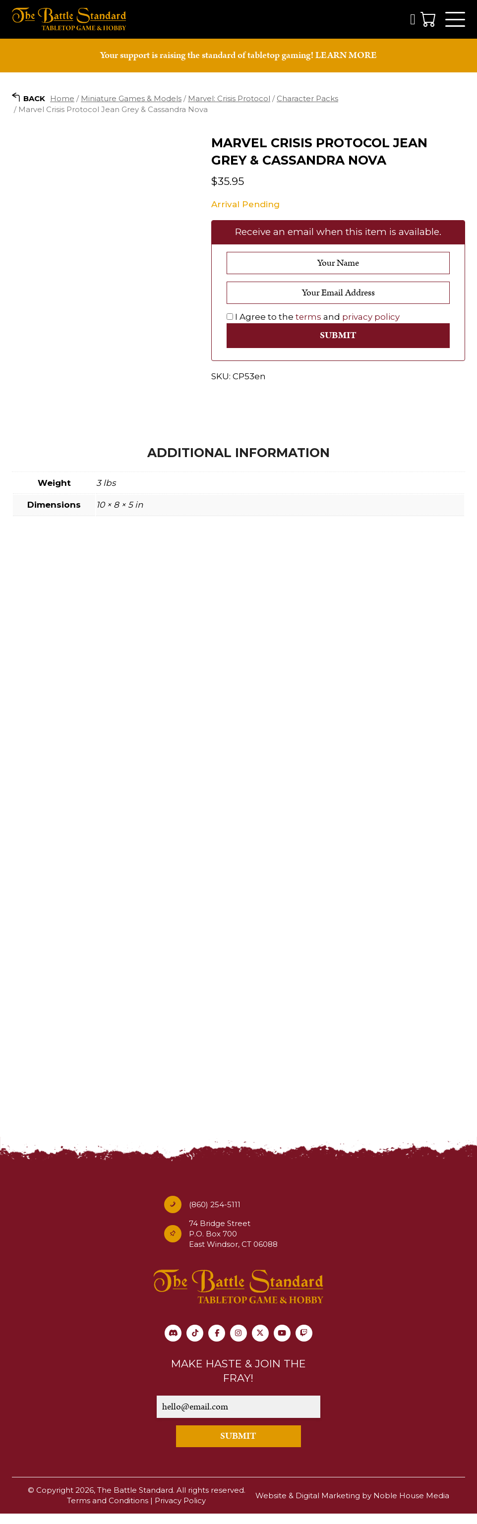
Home (62, 99)
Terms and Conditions (107, 1511)
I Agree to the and (313, 318)
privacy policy (371, 318)
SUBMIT (238, 1447)
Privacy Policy (180, 1511)
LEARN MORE (346, 56)
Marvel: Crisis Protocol (229, 99)
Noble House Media (411, 1506)
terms (309, 318)
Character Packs (307, 99)
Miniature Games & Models (131, 99)
